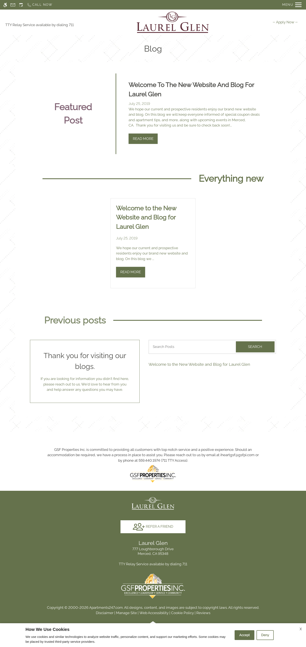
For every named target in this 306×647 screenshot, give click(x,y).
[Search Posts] (190, 346)
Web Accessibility (154, 613)
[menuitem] (285, 22)
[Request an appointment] (21, 4)
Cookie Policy (182, 613)
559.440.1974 (149, 460)
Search (255, 347)
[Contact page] (13, 4)
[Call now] (39, 4)
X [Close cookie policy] (301, 629)
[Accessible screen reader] (5, 4)
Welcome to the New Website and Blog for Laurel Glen (199, 364)
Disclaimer (104, 613)
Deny (265, 635)
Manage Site (126, 613)
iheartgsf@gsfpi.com (237, 455)
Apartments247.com (106, 607)
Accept (244, 635)
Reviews (203, 613)
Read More (143, 138)
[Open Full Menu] (292, 4)
